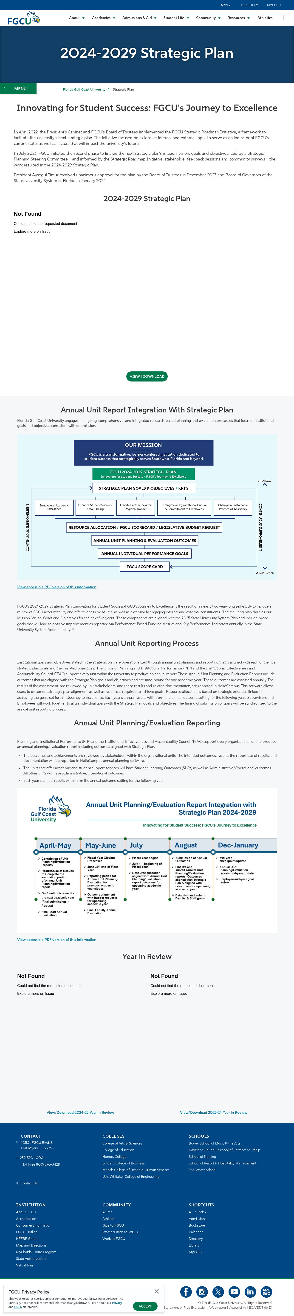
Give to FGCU (113, 1226)
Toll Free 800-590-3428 (41, 1165)
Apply (226, 5)
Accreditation (26, 1219)
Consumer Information (34, 1226)
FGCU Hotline (26, 1232)
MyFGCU (274, 5)
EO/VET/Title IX (260, 1308)
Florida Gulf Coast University (84, 89)
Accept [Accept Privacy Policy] (145, 1306)
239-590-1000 (31, 1158)
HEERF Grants (27, 1239)
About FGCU (26, 1212)
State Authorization (31, 1259)
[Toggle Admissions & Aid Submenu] (139, 18)
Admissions (197, 1219)
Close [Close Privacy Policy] (157, 1291)
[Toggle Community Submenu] (208, 18)
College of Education (118, 1150)
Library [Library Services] (194, 1245)
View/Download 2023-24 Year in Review (213, 1113)
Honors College (114, 1157)
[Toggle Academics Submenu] (104, 18)
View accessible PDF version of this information (57, 587)
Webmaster (217, 1308)
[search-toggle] (284, 17)
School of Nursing (202, 1157)
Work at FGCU (113, 1239)
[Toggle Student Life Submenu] (176, 18)
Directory (250, 5)
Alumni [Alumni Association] (107, 1212)
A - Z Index (197, 1212)
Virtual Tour (25, 1265)
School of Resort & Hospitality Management (223, 1163)
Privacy (117, 1303)
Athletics (264, 18)
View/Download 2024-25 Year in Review (80, 1113)
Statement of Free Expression (185, 1308)
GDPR (18, 1307)
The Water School (202, 1170)
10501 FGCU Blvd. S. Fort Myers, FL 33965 (37, 1145)
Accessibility (237, 1308)
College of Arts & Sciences (122, 1143)
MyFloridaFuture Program (36, 1252)
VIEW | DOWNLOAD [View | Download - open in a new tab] (147, 377)
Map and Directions (31, 1245)
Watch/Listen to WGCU (120, 1232)
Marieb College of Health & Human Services (136, 1170)
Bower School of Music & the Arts (215, 1143)
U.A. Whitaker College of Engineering (131, 1177)
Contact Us (29, 1184)
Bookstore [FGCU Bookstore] (197, 1226)
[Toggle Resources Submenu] (238, 18)
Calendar (196, 1232)
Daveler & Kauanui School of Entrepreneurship (225, 1150)
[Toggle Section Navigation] (18, 88)
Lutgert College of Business (123, 1163)
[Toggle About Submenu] (77, 18)
